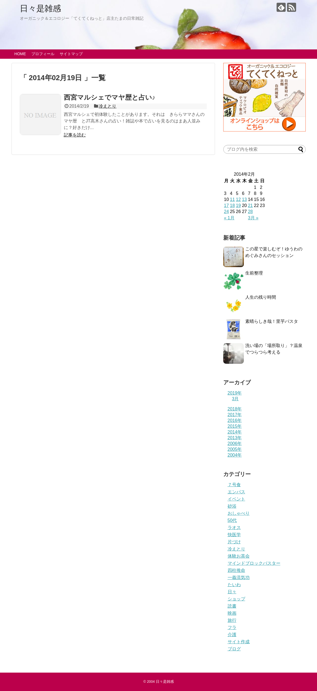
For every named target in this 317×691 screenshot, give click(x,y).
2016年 (235, 420)
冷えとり (107, 106)
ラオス (234, 527)
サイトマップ (71, 54)
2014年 (235, 432)
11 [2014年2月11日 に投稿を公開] (232, 199)
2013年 (235, 437)
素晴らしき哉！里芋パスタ (271, 321)
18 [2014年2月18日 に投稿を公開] (232, 205)
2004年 (235, 455)
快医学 (234, 534)
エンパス (236, 491)
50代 (232, 520)
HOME (20, 54)
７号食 (234, 484)
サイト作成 (239, 641)
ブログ (234, 649)
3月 (235, 398)
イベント (236, 499)
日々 (232, 591)
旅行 (232, 620)
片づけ (234, 541)
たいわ (234, 584)
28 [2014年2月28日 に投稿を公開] (250, 211)
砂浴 (232, 506)
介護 (232, 634)
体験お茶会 (239, 556)
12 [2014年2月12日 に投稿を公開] (238, 199)
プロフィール (42, 54)
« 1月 (229, 218)
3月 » (253, 218)
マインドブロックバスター (254, 563)
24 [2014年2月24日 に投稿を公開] (226, 211)
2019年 (235, 393)
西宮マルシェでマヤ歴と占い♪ (109, 97)
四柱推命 (236, 570)
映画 (232, 613)
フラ (232, 627)
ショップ (236, 599)
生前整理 (254, 273)
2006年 (235, 443)
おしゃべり (239, 513)
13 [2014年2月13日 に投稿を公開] (244, 199)
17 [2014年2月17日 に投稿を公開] (226, 205)
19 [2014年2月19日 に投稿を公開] (238, 205)
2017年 (235, 414)
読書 (232, 606)
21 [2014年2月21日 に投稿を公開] (250, 205)
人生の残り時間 (260, 297)
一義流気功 (239, 577)
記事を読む (75, 135)
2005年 (235, 449)
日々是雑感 (40, 8)
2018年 (235, 409)
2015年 (235, 426)
